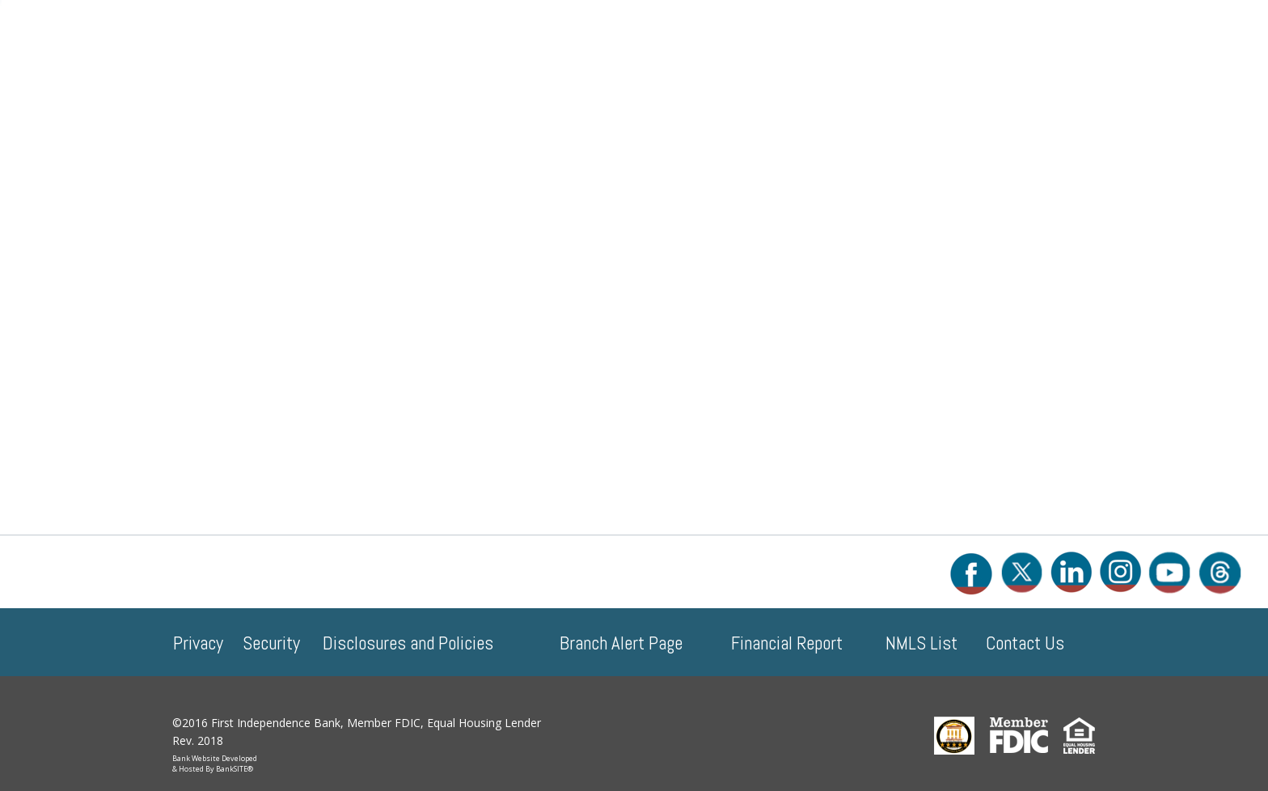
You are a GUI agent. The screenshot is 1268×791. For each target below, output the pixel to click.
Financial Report (787, 643)
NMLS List (921, 643)
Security (271, 643)
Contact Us (1025, 643)
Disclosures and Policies (408, 643)
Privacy (198, 643)
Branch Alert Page (621, 643)
